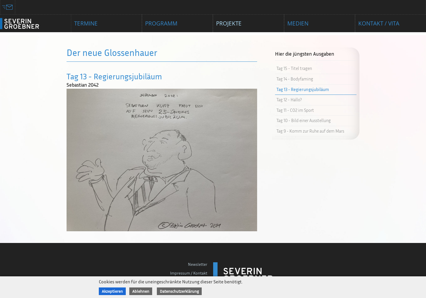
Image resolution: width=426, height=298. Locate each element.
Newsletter (197, 264)
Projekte (229, 23)
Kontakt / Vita (378, 23)
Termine (86, 23)
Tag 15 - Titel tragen (294, 68)
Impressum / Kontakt (188, 272)
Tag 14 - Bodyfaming (294, 78)
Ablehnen (140, 291)
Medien (297, 23)
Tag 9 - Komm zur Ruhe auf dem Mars (310, 131)
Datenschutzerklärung (179, 291)
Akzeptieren (112, 291)
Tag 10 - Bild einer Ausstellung (303, 120)
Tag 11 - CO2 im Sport (295, 110)
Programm (161, 23)
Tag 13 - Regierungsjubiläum (302, 89)
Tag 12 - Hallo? (289, 99)
